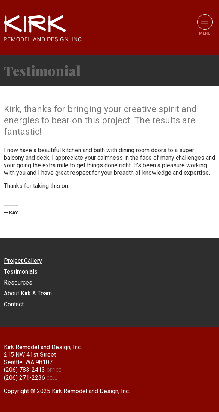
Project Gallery (23, 260)
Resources (18, 282)
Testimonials (21, 271)
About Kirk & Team (28, 293)
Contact (14, 304)
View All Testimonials (204, 70)
